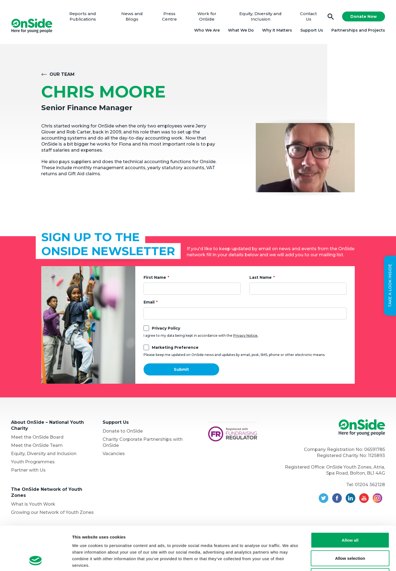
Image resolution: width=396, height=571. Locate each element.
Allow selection (350, 517)
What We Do (241, 30)
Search (331, 16)
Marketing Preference (175, 347)
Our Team (62, 74)
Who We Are (207, 30)
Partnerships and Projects (358, 30)
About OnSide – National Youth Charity (47, 425)
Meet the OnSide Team (37, 445)
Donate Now (363, 16)
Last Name (260, 277)
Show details (288, 560)
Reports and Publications (82, 16)
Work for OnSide (206, 16)
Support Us (311, 30)
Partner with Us (28, 470)
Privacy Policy (166, 328)
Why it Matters (277, 30)
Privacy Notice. (245, 335)
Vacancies (114, 453)
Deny (350, 535)
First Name (155, 277)
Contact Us (308, 16)
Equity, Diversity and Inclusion (260, 16)
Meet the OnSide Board (37, 437)
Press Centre (169, 16)
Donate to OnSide (123, 431)
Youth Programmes (33, 461)
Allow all (350, 499)
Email (149, 302)
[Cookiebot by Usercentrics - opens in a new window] (36, 560)
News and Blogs (132, 16)
